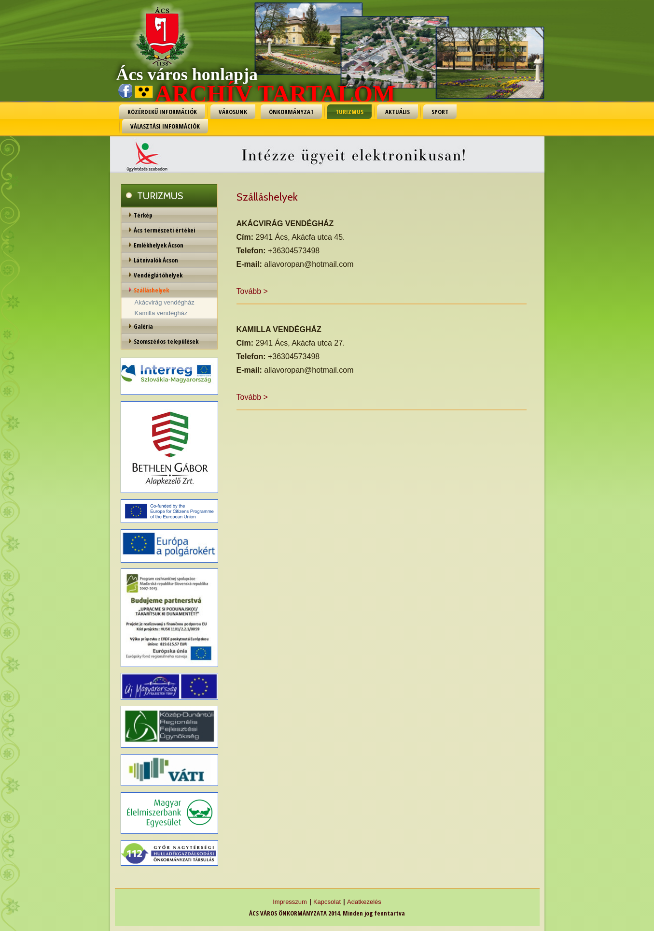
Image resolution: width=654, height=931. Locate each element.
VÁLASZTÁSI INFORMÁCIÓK (165, 126)
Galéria (143, 326)
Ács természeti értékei (164, 230)
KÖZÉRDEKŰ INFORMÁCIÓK (162, 111)
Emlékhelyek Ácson (158, 245)
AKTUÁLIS (397, 111)
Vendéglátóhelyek (158, 275)
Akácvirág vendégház (165, 302)
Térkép (143, 215)
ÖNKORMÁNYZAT (291, 111)
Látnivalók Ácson (156, 260)
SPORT (439, 111)
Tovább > (252, 291)
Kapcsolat (327, 901)
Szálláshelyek (151, 290)
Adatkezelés (364, 901)
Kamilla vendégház (161, 313)
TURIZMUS (349, 111)
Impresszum (290, 901)
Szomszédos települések (166, 341)
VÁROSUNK (233, 111)
